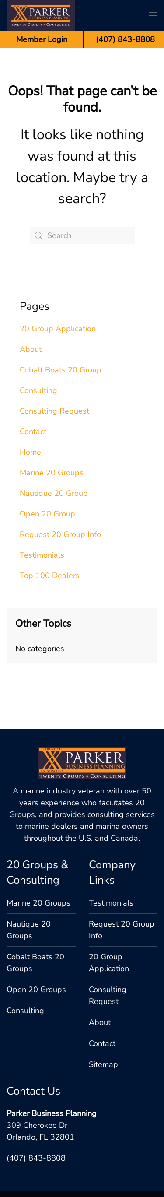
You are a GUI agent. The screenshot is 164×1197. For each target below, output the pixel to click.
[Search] (82, 235)
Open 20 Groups (36, 941)
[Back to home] (41, 15)
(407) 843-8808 (36, 1110)
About (31, 349)
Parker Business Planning (52, 1065)
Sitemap (103, 1016)
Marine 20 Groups (52, 472)
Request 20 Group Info (60, 534)
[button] (153, 15)
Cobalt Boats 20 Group (60, 370)
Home (30, 452)
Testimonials (42, 555)
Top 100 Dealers (50, 575)
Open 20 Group (47, 514)
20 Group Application (58, 328)
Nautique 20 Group (54, 493)
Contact (33, 431)
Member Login (41, 39)
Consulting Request (54, 411)
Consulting (38, 390)
